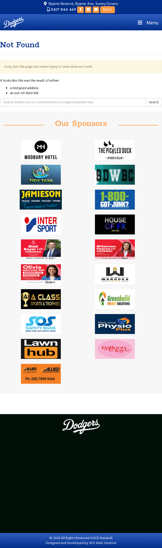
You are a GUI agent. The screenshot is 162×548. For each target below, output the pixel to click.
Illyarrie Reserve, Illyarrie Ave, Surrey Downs (83, 3)
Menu (147, 22)
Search (154, 102)
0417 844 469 (63, 9)
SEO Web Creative (102, 543)
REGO (107, 9)
